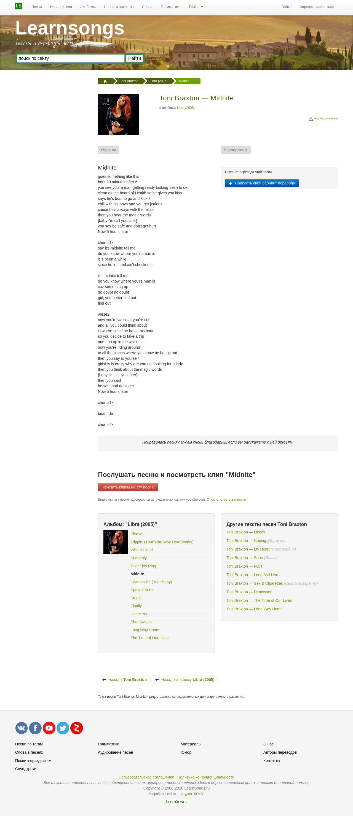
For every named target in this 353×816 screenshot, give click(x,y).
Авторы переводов (280, 752)
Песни (36, 7)
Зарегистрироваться (317, 7)
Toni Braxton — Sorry (244, 557)
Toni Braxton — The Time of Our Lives (259, 600)
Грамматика (171, 7)
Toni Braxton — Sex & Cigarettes (254, 583)
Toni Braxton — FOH (244, 566)
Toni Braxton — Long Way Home (254, 609)
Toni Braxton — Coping (246, 540)
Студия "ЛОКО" (192, 794)
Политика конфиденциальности (205, 777)
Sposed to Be (142, 590)
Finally (135, 606)
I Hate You (139, 614)
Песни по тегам (29, 744)
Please (136, 534)
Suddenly (138, 558)
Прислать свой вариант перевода (262, 183)
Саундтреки (25, 769)
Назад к (124, 679)
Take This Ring (143, 566)
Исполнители (61, 7)
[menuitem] (36, 6)
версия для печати (323, 119)
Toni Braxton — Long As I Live (252, 575)
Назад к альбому (184, 679)
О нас (268, 744)
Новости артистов (119, 7)
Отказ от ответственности (226, 499)
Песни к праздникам (33, 760)
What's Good (141, 550)
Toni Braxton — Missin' (246, 532)
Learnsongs (70, 28)
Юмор (186, 752)
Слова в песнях (29, 752)
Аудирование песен (115, 752)
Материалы (191, 744)
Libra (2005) (186, 108)
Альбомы (88, 7)
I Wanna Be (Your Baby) (151, 582)
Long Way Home (144, 630)
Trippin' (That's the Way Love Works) (161, 542)
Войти (287, 7)
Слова (147, 7)
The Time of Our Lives (149, 638)
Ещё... (196, 7)
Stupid (135, 598)
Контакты (271, 760)
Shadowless (140, 622)
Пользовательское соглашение (146, 777)
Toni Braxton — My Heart (247, 549)
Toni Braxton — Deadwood (249, 592)
